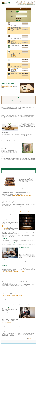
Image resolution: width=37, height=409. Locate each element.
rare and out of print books (9, 86)
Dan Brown (14, 23)
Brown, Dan (14, 41)
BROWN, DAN (14, 69)
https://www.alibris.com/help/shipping (6, 322)
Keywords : (12, 16)
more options (18, 18)
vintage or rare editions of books (15, 139)
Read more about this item (25, 27)
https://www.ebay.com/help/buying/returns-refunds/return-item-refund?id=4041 (12, 295)
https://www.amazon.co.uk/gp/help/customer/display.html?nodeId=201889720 (22, 195)
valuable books (8, 308)
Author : (12, 12)
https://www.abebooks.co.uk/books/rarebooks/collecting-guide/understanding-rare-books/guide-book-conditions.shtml (16, 211)
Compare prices (25, 29)
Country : (12, 11)
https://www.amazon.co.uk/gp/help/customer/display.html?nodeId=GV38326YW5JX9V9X (13, 271)
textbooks (4, 86)
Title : (12, 13)
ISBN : (12, 15)
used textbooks (28, 127)
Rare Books (29, 338)
